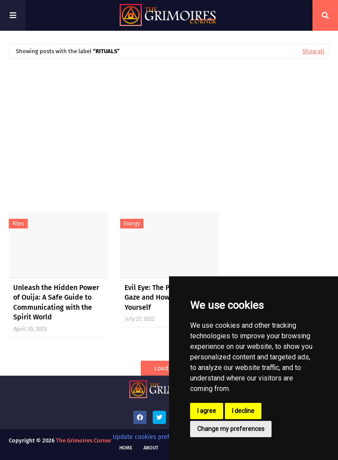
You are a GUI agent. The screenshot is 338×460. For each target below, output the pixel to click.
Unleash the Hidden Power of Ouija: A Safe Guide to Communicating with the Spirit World (56, 302)
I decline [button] (243, 410)
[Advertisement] (169, 130)
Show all (313, 51)
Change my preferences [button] (231, 428)
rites (18, 224)
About (150, 448)
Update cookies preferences (152, 437)
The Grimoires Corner (83, 440)
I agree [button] (206, 410)
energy (132, 224)
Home (125, 448)
